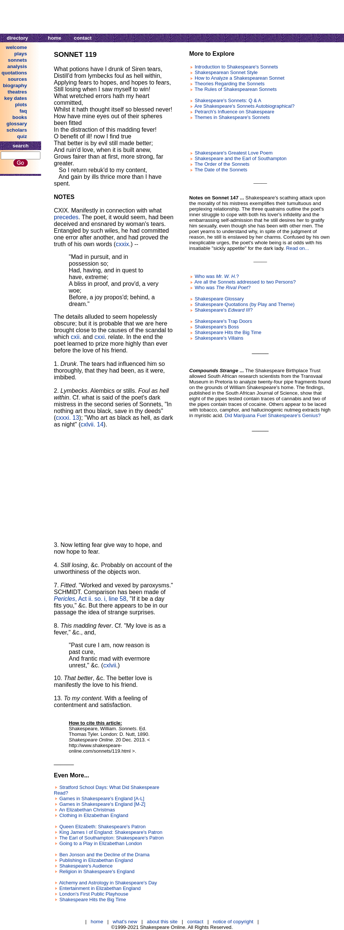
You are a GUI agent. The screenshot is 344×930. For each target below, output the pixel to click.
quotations (14, 73)
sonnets (17, 60)
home (54, 38)
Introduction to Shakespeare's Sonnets (236, 67)
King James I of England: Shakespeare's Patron (111, 832)
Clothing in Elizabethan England (93, 815)
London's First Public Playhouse (94, 894)
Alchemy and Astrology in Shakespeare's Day (108, 882)
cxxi (100, 337)
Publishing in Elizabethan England (96, 860)
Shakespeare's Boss (217, 327)
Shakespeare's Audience (86, 866)
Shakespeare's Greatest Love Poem (234, 153)
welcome (16, 47)
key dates (15, 98)
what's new (125, 921)
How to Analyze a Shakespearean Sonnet (240, 78)
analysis (17, 66)
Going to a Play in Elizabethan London (100, 843)
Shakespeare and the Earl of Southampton (241, 158)
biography (15, 85)
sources (17, 79)
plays (20, 53)
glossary (16, 123)
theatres (17, 92)
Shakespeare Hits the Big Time (92, 899)
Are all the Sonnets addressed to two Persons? (245, 282)
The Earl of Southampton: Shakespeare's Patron (111, 838)
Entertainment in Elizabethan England (100, 888)
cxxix (122, 244)
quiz (22, 136)
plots (21, 104)
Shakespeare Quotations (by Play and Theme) (245, 304)
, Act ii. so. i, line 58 (90, 599)
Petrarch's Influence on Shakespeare (234, 111)
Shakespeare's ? (224, 310)
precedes (66, 217)
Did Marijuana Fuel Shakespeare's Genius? (273, 415)
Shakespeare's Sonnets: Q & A (228, 100)
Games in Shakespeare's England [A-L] (101, 798)
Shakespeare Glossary (219, 299)
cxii (75, 337)
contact (83, 38)
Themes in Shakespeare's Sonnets (232, 117)
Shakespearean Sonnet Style (226, 72)
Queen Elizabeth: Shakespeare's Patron (102, 826)
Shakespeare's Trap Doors (223, 321)
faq (23, 111)
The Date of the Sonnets (220, 169)
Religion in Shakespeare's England (97, 871)
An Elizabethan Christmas (87, 810)
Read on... (297, 248)
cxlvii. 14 (92, 424)
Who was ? (217, 276)
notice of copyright (233, 921)
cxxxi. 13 (67, 417)
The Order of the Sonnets (221, 164)
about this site (162, 921)
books (19, 117)
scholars (16, 130)
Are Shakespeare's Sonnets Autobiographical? (244, 106)
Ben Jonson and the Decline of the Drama (104, 854)
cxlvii (109, 665)
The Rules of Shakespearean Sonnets (235, 89)
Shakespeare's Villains (219, 338)
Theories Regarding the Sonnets (229, 83)
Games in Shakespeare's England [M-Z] (102, 804)
